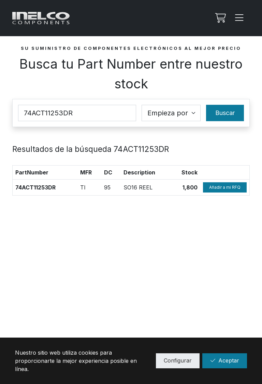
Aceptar (224, 360)
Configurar (178, 360)
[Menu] (239, 18)
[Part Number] (77, 113)
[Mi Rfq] (219, 18)
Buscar (225, 112)
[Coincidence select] (171, 113)
